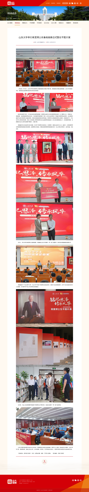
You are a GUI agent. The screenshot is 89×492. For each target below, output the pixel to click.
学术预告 (39, 23)
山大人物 (53, 23)
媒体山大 (24, 23)
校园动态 (14, 18)
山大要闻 (9, 23)
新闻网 (10, 18)
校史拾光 (75, 23)
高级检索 (58, 3)
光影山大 (61, 23)
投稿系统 (53, 3)
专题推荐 (68, 23)
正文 (18, 18)
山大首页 (48, 3)
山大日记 (46, 23)
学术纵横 (32, 23)
